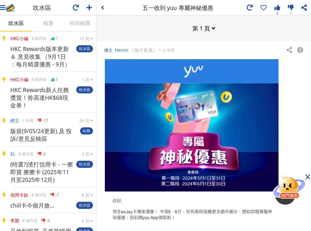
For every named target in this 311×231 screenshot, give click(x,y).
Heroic (121, 50)
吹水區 (16, 23)
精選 (48, 23)
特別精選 (80, 23)
